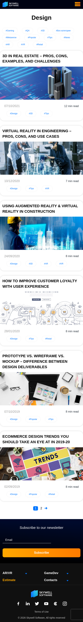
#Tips (49, 37)
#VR (23, 44)
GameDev (51, 573)
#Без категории (63, 30)
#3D (43, 30)
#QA (27, 30)
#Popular (32, 37)
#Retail (39, 44)
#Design (14, 113)
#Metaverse (11, 37)
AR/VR (7, 573)
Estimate (9, 580)
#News (67, 37)
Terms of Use (41, 611)
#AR (8, 44)
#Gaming (10, 30)
